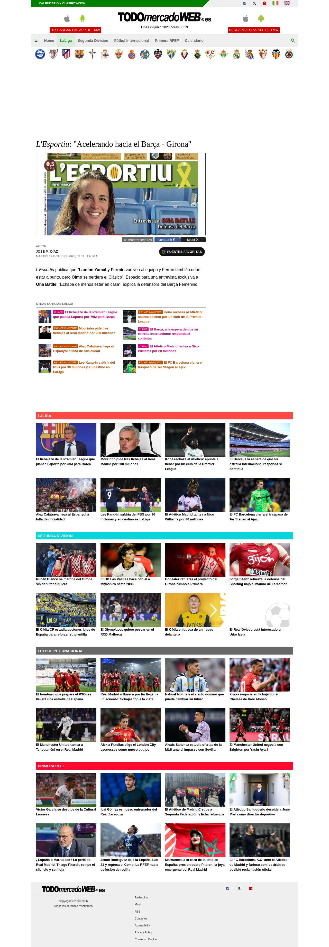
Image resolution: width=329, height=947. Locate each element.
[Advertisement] (164, 100)
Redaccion (141, 897)
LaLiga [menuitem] (66, 41)
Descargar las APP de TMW (75, 30)
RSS (137, 911)
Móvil (138, 904)
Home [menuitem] (49, 41)
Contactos (141, 918)
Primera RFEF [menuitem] (167, 41)
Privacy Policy (143, 932)
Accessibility (142, 925)
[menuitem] (36, 41)
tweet (193, 240)
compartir (167, 240)
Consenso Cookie (146, 939)
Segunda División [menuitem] (93, 41)
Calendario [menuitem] (194, 41)
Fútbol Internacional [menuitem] (131, 41)
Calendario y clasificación (62, 3)
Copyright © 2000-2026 (73, 901)
